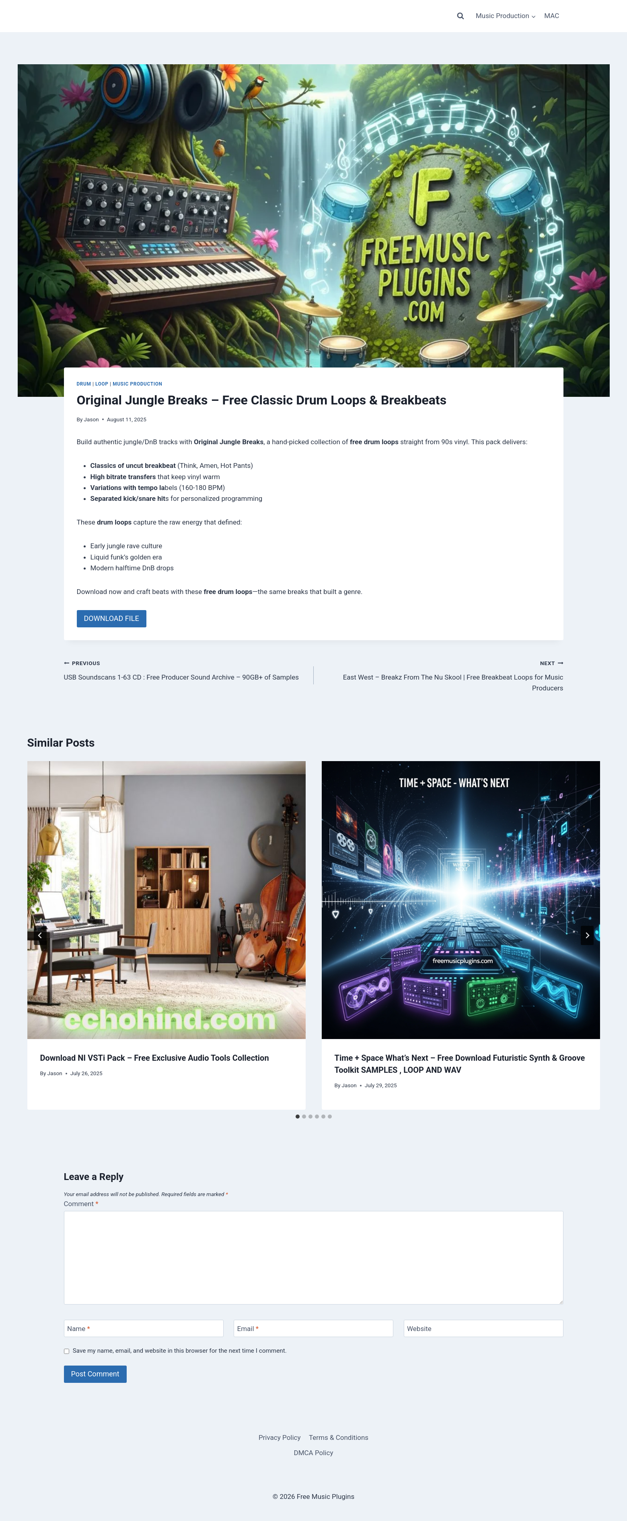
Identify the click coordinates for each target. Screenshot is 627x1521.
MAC (551, 16)
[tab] (298, 1117)
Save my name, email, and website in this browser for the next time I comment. (180, 1350)
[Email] (313, 1328)
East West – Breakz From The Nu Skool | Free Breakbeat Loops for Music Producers (442, 674)
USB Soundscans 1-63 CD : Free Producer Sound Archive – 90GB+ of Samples (185, 669)
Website (419, 1329)
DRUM (84, 384)
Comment (81, 1204)
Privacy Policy (280, 1437)
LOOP (102, 384)
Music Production (137, 384)
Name (78, 1329)
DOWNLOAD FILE (111, 618)
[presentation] (166, 900)
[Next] (587, 935)
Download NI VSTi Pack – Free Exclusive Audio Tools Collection (154, 1058)
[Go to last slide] (40, 935)
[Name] (144, 1328)
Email (248, 1329)
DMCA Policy (313, 1453)
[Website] (483, 1328)
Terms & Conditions (338, 1437)
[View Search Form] (460, 16)
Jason (91, 419)
